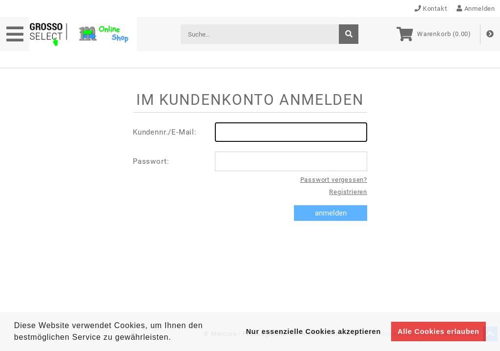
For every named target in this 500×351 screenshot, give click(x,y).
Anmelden (476, 8)
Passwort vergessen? (333, 179)
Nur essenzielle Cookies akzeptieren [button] (313, 331)
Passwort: (250, 161)
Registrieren (348, 191)
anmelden (331, 213)
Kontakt (431, 8)
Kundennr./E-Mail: (250, 132)
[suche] (348, 34)
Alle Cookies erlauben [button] (438, 331)
